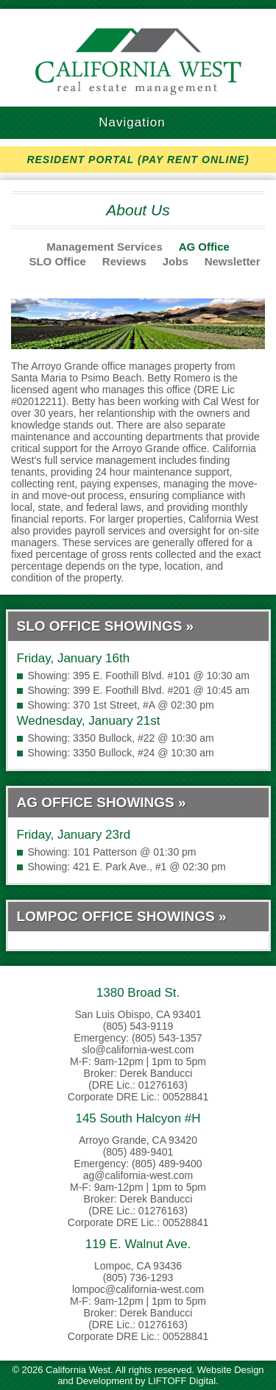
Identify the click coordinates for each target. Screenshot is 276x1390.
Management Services (104, 246)
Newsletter (233, 261)
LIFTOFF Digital (182, 1380)
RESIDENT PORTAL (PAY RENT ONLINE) (137, 159)
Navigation (138, 122)
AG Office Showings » (101, 802)
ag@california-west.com (138, 1175)
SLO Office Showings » (105, 626)
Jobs (175, 261)
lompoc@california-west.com (138, 1289)
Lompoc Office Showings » (122, 916)
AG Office (204, 246)
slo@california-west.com (138, 1050)
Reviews (124, 261)
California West (138, 61)
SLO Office (57, 261)
